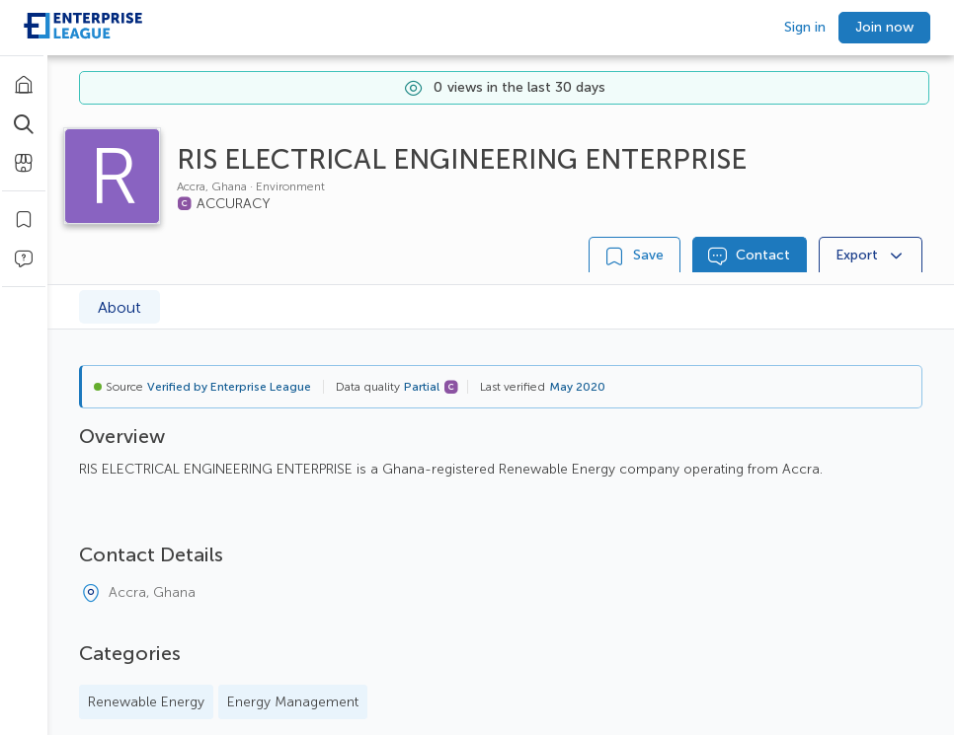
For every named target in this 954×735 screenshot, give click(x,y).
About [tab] (119, 307)
